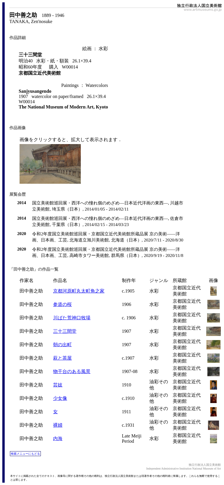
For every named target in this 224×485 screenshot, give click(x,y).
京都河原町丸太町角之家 (78, 290)
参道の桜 (62, 304)
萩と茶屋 (62, 358)
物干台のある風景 (71, 371)
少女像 (60, 398)
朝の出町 (62, 344)
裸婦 (57, 425)
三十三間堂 (64, 331)
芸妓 (57, 384)
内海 (57, 438)
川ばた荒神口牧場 (71, 317)
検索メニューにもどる (25, 453)
